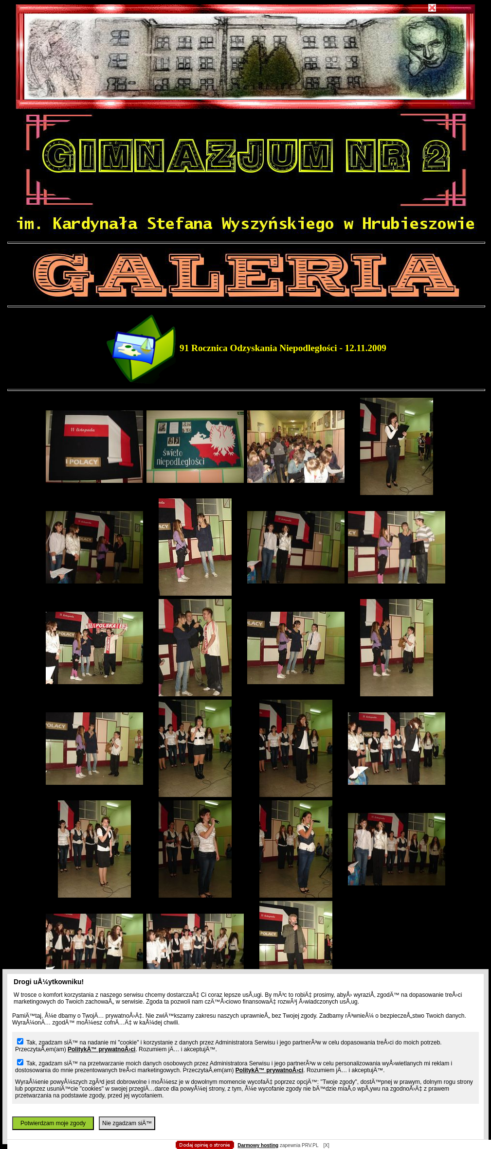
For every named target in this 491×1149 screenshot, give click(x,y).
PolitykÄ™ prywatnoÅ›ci (101, 1049)
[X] (326, 1145)
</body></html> (245, 48)
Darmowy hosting (257, 1145)
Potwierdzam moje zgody (53, 1123)
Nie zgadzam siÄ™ (127, 1123)
